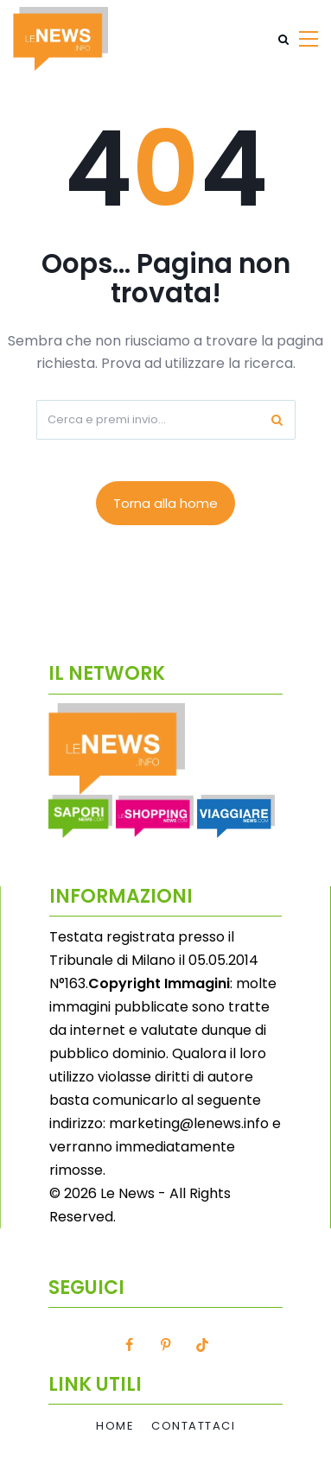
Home (115, 1426)
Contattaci (193, 1426)
